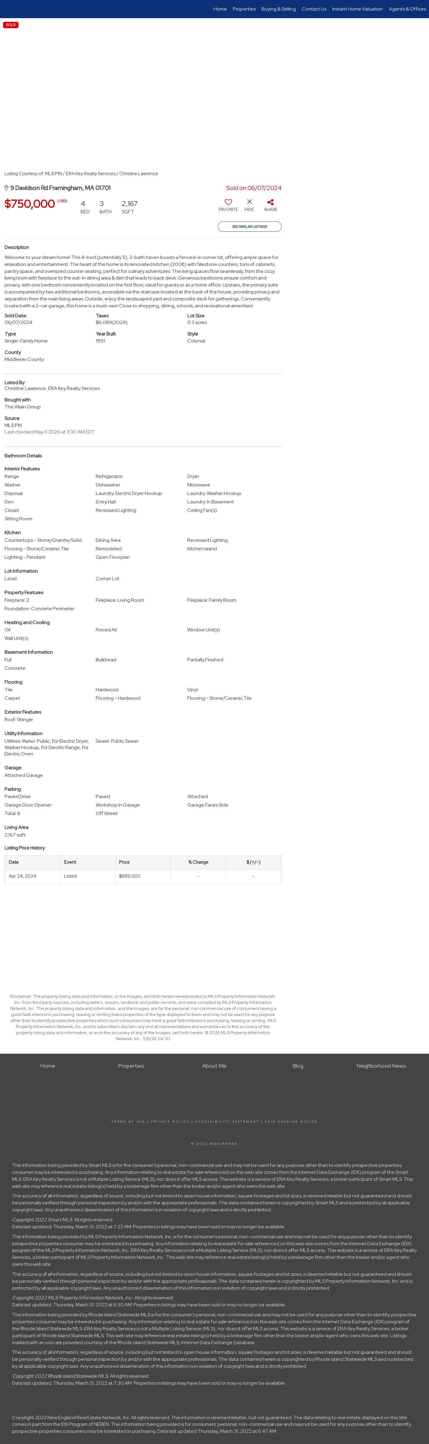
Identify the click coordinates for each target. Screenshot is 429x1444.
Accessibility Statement (227, 1122)
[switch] (228, 207)
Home (220, 9)
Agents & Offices (407, 9)
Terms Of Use (128, 1122)
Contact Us (314, 9)
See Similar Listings (249, 226)
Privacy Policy (170, 1122)
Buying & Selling (279, 9)
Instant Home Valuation (357, 9)
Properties (244, 9)
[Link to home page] (8, 9)
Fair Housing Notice (291, 1122)
